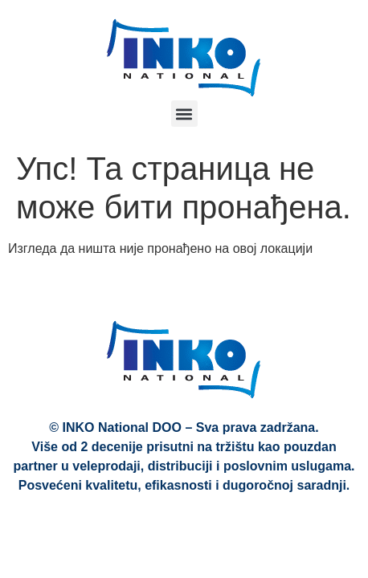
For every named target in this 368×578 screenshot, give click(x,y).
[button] (184, 113)
